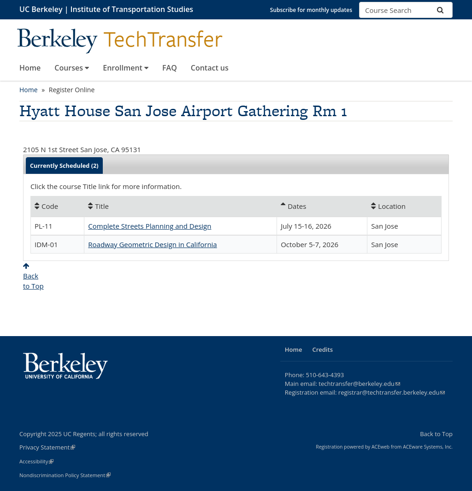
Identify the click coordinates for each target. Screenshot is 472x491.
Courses (71, 68)
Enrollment (125, 68)
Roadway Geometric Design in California (152, 244)
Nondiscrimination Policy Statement (65, 475)
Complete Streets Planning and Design (149, 226)
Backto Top (33, 276)
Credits (322, 349)
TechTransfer (163, 39)
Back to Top (436, 434)
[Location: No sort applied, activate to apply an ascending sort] (404, 206)
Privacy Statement (47, 447)
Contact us (210, 68)
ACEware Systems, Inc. (428, 447)
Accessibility (36, 461)
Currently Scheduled (64, 165)
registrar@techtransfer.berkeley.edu (391, 392)
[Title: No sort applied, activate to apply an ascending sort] (180, 206)
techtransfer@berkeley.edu (359, 383)
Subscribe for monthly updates (311, 10)
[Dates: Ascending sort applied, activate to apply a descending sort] (322, 206)
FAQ (169, 68)
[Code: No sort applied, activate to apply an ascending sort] (57, 206)
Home (30, 68)
